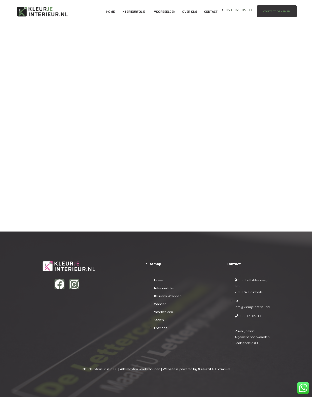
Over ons (189, 11)
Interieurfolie (133, 11)
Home (110, 11)
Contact (211, 11)
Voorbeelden (164, 11)
